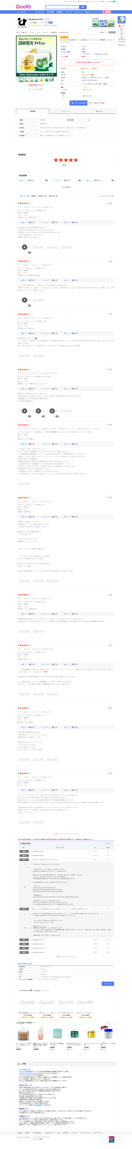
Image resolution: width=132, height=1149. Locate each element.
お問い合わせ (108, 983)
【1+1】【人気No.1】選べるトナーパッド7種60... (66, 1013)
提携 (58, 1133)
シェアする (33, 89)
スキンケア (45, 32)
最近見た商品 (121, 39)
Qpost (88, 1)
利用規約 (27, 1133)
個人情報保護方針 (37, 1133)
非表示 (109, 843)
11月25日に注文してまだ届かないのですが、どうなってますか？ (45, 859)
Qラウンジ (121, 22)
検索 (82, 7)
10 (74, 833)
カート (121, 31)
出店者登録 (65, 1133)
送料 (63, 75)
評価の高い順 (42, 196)
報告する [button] (42, 89)
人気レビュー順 (24, 196)
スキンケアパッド (63, 32)
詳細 (94, 68)
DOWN (123, 45)
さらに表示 (65, 187)
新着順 (33, 196)
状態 (23, 847)
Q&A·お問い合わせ (53, 25)
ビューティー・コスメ (34, 32)
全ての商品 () (34, 22)
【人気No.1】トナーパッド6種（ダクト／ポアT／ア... (47, 1013)
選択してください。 (88, 96)
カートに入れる (78, 103)
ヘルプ (93, 1)
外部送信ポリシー (49, 1133)
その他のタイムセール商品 (101, 54)
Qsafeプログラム (97, 1133)
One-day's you (63, 40)
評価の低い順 (53, 196)
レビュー (66, 111)
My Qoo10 (74, 1)
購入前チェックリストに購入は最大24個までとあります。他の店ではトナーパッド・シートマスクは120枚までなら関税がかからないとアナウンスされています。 (65, 909)
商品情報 (32, 111)
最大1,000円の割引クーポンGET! (87, 62)
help (46, 124)
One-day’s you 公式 (35, 19)
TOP (120, 45)
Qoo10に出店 (100, 1)
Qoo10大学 (109, 1)
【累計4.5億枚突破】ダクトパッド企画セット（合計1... (27, 1013)
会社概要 (19, 1133)
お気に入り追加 (96, 103)
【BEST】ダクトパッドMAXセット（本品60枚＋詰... (85, 1013)
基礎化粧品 (54, 32)
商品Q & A (99, 111)
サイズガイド (121, 41)
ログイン (66, 1)
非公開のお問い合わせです (38, 851)
